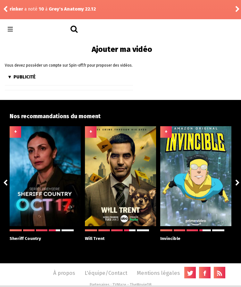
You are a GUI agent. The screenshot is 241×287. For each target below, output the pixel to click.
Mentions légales (158, 273)
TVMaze (119, 285)
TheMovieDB (141, 285)
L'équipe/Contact (106, 273)
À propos (64, 273)
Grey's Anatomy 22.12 (72, 9)
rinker (16, 9)
